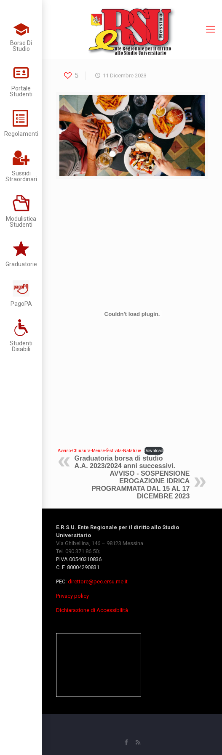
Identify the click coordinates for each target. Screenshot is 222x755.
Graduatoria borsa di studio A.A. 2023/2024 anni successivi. (125, 462)
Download (153, 450)
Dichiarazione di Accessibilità (92, 610)
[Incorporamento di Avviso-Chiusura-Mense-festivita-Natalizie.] (132, 314)
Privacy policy (72, 596)
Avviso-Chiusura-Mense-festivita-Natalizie (99, 450)
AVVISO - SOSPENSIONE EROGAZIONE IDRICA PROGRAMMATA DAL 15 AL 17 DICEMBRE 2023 (140, 485)
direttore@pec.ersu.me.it (98, 581)
